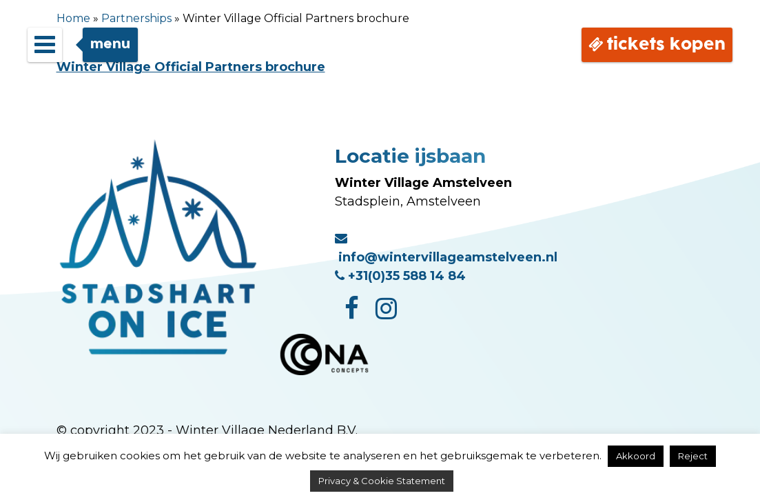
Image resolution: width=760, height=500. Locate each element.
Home (73, 18)
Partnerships (136, 18)
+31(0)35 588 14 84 (400, 275)
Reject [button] (693, 455)
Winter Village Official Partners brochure (191, 66)
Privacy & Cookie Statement (381, 480)
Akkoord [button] (635, 455)
